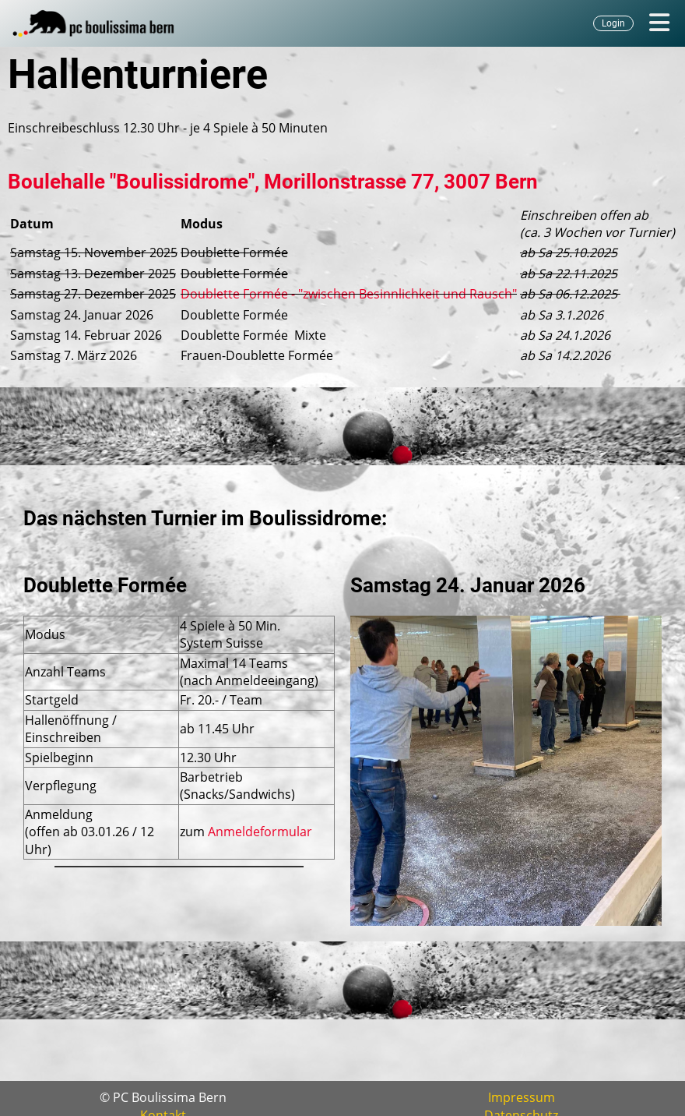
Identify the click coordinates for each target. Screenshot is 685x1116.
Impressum (521, 1097)
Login (613, 23)
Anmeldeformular (260, 831)
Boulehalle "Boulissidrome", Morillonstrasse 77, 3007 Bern (273, 181)
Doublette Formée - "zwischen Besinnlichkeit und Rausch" (349, 293)
